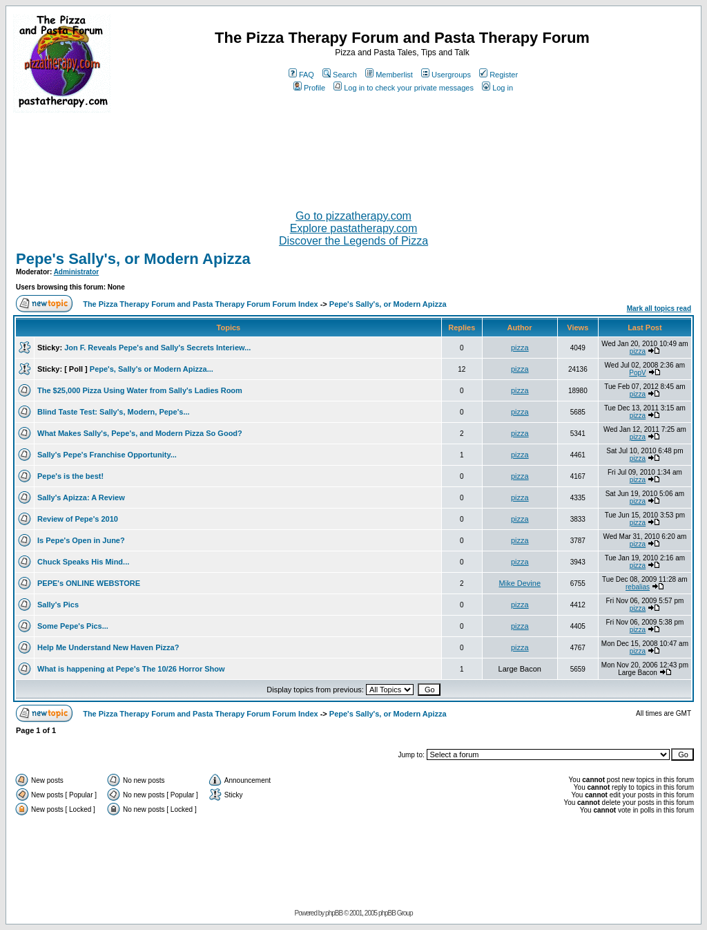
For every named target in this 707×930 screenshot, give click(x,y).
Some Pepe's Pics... (72, 626)
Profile (309, 88)
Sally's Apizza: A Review (81, 497)
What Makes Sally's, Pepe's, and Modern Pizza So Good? (139, 433)
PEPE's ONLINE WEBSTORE (88, 583)
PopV (637, 373)
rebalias (638, 587)
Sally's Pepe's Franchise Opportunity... (107, 454)
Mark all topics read (659, 308)
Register (498, 74)
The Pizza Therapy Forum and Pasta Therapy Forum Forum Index (200, 304)
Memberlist (389, 74)
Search (339, 74)
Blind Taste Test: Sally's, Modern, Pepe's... (113, 412)
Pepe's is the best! (70, 476)
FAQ (301, 74)
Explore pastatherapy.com (354, 228)
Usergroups (446, 74)
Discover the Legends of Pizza (353, 241)
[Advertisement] (353, 155)
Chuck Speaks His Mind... (83, 562)
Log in (497, 88)
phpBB (333, 913)
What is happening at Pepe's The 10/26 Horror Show (131, 669)
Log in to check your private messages (403, 88)
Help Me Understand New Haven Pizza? (108, 647)
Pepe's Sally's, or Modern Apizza (133, 258)
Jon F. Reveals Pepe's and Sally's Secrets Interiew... (157, 347)
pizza (520, 347)
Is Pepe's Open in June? (81, 540)
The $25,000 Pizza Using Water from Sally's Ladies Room (139, 390)
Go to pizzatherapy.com (353, 216)
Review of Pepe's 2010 (77, 519)
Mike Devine (520, 583)
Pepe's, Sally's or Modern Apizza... (151, 369)
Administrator (76, 272)
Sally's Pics (58, 604)
